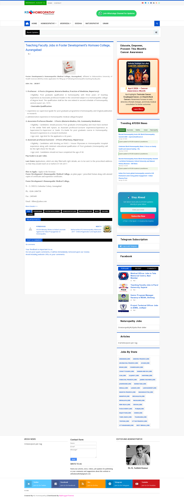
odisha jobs (137, 404)
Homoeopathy (48, 23)
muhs (97, 211)
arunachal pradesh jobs (128, 363)
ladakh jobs (135, 388)
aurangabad (37, 211)
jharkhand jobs (125, 384)
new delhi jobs (124, 404)
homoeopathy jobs (69, 211)
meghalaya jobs (138, 396)
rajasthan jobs (125, 413)
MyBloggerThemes (66, 496)
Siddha (78, 23)
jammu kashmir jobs (147, 380)
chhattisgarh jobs (126, 371)
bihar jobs (123, 367)
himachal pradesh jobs (128, 380)
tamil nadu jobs (125, 417)
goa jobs (122, 375)
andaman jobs (124, 359)
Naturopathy (92, 23)
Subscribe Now (138, 216)
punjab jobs (139, 409)
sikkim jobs (138, 413)
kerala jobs (123, 388)
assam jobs (145, 363)
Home (50, 3)
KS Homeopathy (39, 496)
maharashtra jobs (85, 211)
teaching (105, 211)
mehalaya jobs (124, 400)
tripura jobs (124, 421)
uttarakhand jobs (126, 425)
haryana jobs (147, 375)
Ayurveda (64, 23)
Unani (106, 23)
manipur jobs (124, 396)
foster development (52, 211)
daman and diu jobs (144, 371)
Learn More (138, 109)
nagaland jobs (139, 400)
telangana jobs (141, 417)
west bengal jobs (143, 425)
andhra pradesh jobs (141, 359)
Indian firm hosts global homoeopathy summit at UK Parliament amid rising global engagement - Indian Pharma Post (136, 175)
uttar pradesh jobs (139, 421)
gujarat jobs (134, 375)
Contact (57, 3)
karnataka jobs (140, 384)
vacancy (30, 214)
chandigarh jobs (136, 367)
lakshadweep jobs (149, 388)
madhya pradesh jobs (127, 392)
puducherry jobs (125, 409)
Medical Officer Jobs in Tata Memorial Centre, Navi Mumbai (143, 275)
